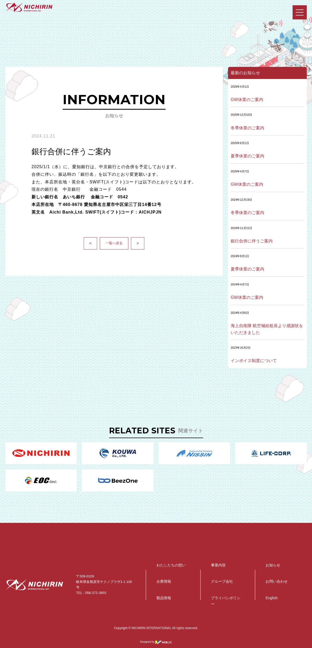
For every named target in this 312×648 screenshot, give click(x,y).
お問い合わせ (277, 581)
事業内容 (218, 565)
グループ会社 (222, 581)
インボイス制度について (254, 360)
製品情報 (163, 598)
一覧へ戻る (114, 243)
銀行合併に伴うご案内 (252, 241)
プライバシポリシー (225, 601)
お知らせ (273, 565)
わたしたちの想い (171, 565)
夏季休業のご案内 (247, 156)
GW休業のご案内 (247, 99)
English (272, 598)
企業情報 (163, 581)
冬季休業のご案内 (247, 128)
